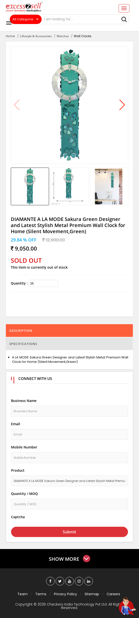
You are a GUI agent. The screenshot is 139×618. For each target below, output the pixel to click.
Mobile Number (24, 447)
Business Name (24, 400)
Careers (113, 594)
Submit (69, 532)
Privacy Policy (65, 594)
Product (18, 470)
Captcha (18, 517)
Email (15, 424)
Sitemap (92, 594)
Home (10, 36)
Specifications (23, 344)
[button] (122, 105)
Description (20, 330)
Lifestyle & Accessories (36, 36)
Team (22, 594)
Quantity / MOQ (24, 493)
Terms (40, 594)
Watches (63, 36)
